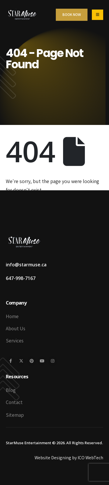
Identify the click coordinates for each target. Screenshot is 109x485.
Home (12, 316)
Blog (11, 390)
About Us (15, 328)
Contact (14, 402)
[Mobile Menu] (97, 15)
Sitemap (15, 415)
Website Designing (53, 458)
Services (15, 340)
